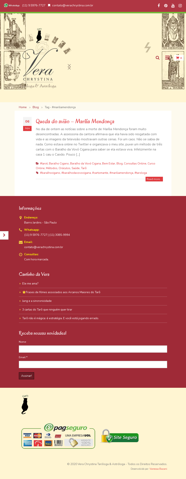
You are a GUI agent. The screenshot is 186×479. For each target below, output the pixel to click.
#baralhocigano (50, 173)
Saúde (76, 168)
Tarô (84, 168)
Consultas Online (135, 164)
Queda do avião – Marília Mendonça (75, 121)
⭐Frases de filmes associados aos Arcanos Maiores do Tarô (61, 292)
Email (23, 357)
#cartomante (100, 173)
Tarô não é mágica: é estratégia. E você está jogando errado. (60, 318)
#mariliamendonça (121, 173)
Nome (22, 342)
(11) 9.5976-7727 (24, 5)
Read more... (154, 179)
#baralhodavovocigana (76, 173)
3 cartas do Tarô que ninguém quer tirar (47, 310)
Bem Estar (108, 164)
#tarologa (141, 173)
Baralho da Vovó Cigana (85, 164)
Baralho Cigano (59, 164)
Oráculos (64, 168)
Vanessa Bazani (158, 469)
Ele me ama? (30, 284)
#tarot (44, 164)
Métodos (51, 168)
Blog (120, 164)
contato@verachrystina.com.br (70, 5)
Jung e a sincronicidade (37, 301)
